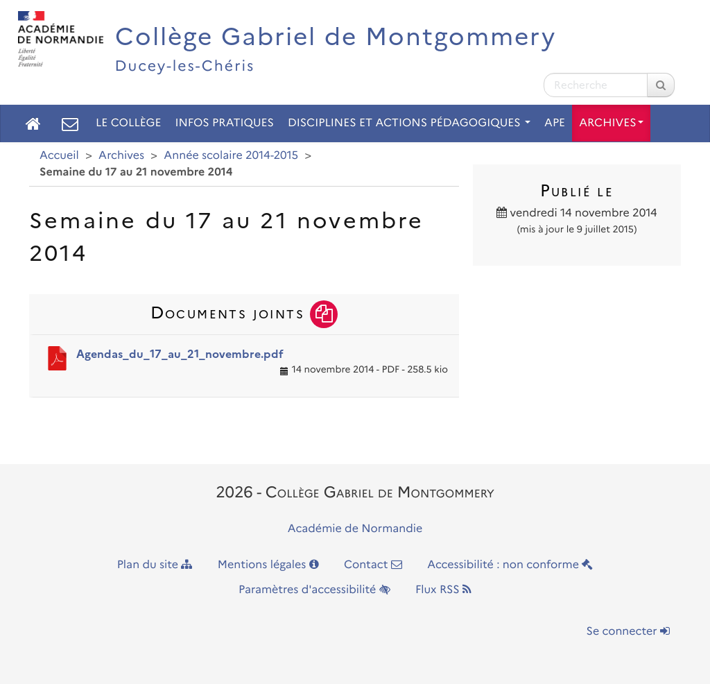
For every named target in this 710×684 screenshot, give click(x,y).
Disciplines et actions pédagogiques (409, 123)
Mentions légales (268, 565)
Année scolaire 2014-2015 (231, 155)
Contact (373, 565)
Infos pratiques (224, 123)
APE (554, 123)
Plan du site (155, 565)
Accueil (59, 155)
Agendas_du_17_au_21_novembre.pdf (180, 354)
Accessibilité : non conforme (510, 565)
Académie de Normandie (355, 529)
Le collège (128, 123)
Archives (611, 123)
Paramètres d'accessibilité (314, 590)
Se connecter (628, 631)
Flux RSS (443, 590)
